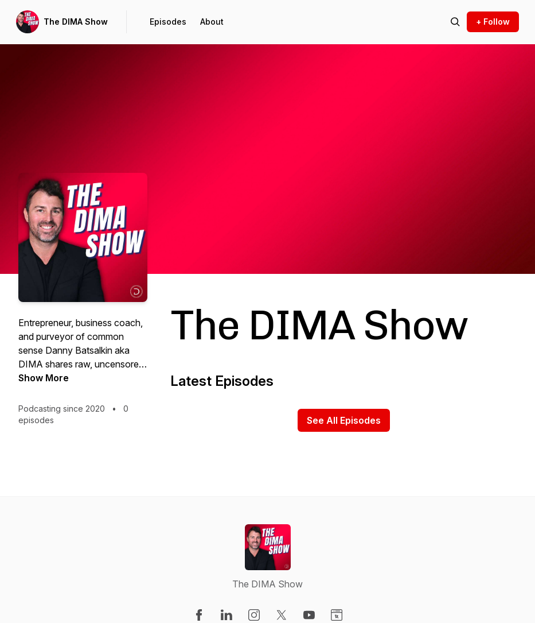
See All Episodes (344, 420)
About (212, 21)
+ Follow (493, 21)
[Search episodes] (455, 22)
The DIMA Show (76, 21)
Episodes (168, 21)
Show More (43, 378)
